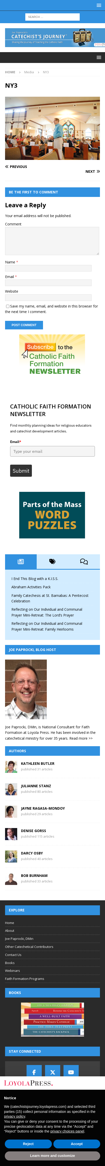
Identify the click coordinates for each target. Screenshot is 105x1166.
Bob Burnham (34, 875)
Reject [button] (28, 1144)
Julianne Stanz (36, 785)
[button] (98, 5)
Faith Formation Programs (24, 978)
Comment (13, 224)
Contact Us (13, 954)
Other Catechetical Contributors (29, 946)
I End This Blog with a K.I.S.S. (34, 578)
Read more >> (81, 738)
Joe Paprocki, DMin (19, 938)
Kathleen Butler (37, 763)
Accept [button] (77, 1144)
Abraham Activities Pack (31, 587)
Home (9, 922)
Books (10, 963)
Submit (21, 470)
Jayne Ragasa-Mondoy (43, 808)
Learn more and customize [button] (52, 1156)
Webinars (12, 970)
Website (11, 291)
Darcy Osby (32, 853)
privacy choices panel (67, 1131)
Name (10, 262)
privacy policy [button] (14, 1116)
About (9, 930)
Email (10, 276)
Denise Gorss (33, 830)
